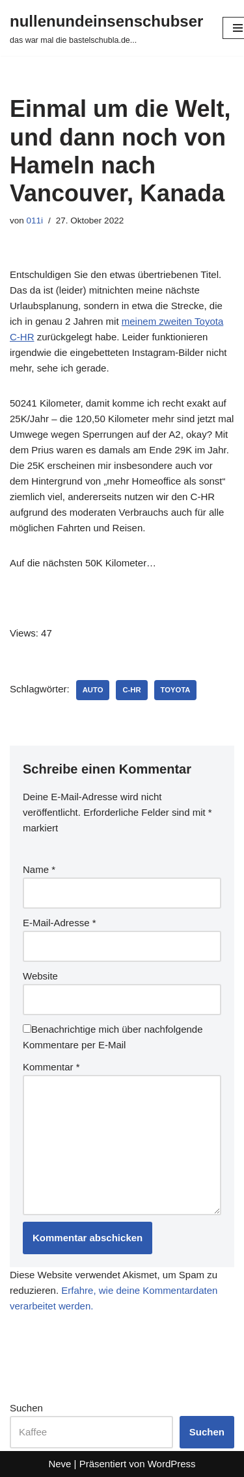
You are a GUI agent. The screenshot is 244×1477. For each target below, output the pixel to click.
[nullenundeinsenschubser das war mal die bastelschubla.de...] (106, 28)
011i (35, 220)
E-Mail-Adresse (59, 922)
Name (39, 869)
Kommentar (51, 1066)
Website (40, 975)
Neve (59, 1463)
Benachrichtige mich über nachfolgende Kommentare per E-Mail (113, 1037)
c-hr (131, 690)
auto (93, 690)
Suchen (26, 1407)
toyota (176, 690)
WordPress (172, 1463)
